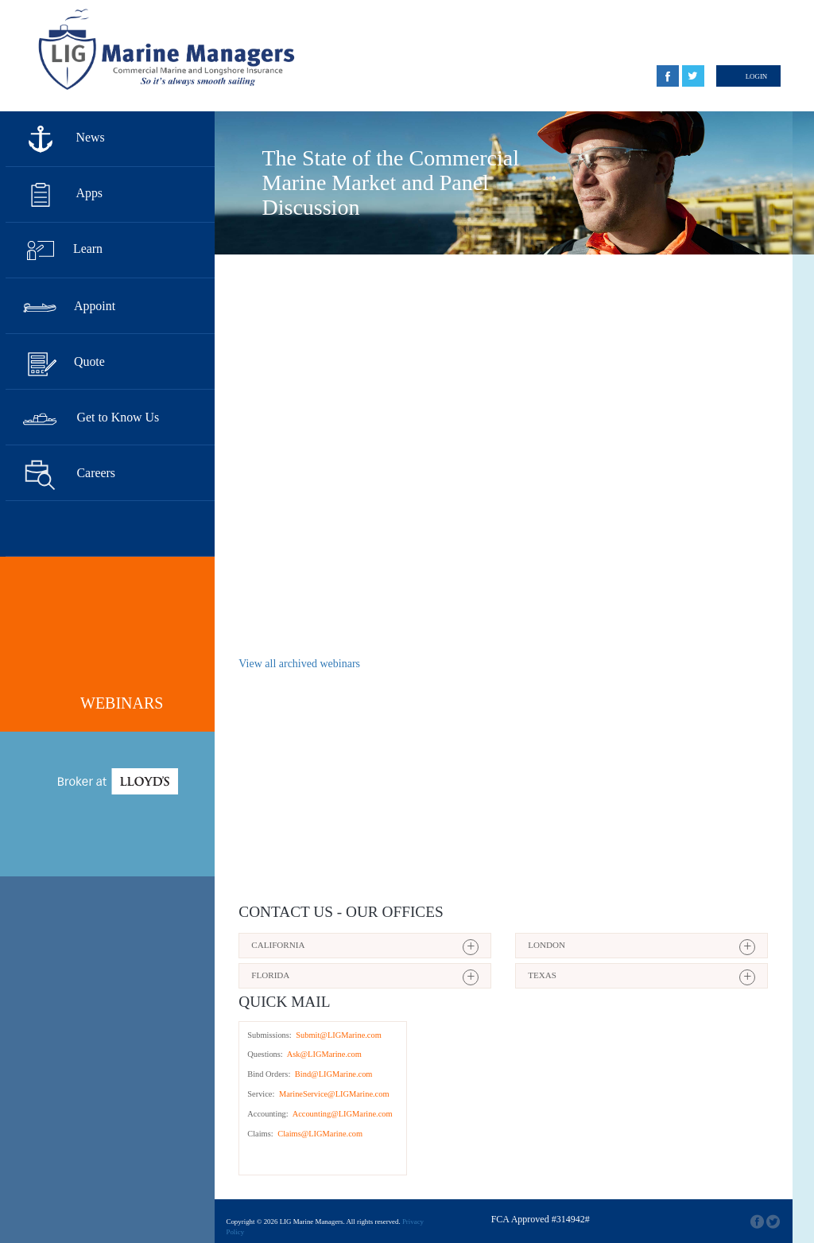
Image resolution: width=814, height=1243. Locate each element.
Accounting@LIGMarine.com (342, 1113)
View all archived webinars (299, 664)
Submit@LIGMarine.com (338, 1035)
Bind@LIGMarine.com (332, 1074)
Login (757, 76)
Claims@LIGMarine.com (319, 1133)
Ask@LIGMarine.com (323, 1054)
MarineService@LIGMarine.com (333, 1094)
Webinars (121, 703)
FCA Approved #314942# (540, 1219)
